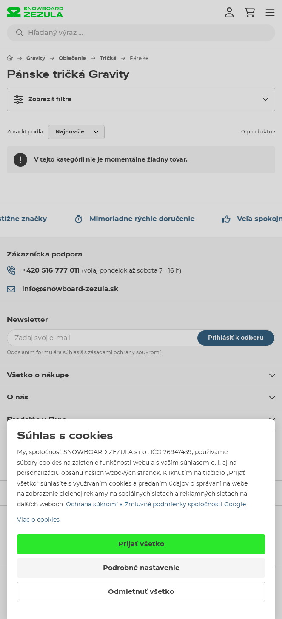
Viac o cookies (38, 520)
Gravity (35, 58)
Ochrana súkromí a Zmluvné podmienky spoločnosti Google (156, 505)
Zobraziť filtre (42, 99)
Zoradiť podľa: (26, 132)
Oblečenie (72, 58)
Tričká (108, 58)
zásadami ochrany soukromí (124, 352)
